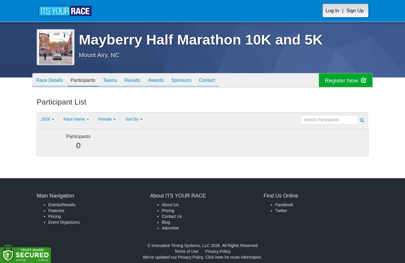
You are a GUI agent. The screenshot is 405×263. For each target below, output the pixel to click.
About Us (170, 204)
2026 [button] (47, 119)
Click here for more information (233, 257)
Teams (116, 81)
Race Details (51, 81)
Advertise (170, 228)
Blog (166, 222)
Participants (87, 81)
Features (56, 210)
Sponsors (194, 81)
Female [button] (107, 119)
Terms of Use (186, 251)
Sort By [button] (134, 119)
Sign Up (355, 10)
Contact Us (172, 216)
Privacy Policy (217, 251)
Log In (332, 10)
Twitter (281, 210)
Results (140, 81)
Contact (222, 81)
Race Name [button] (76, 119)
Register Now (345, 80)
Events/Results (61, 204)
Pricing (54, 216)
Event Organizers (64, 222)
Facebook (284, 204)
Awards (166, 81)
